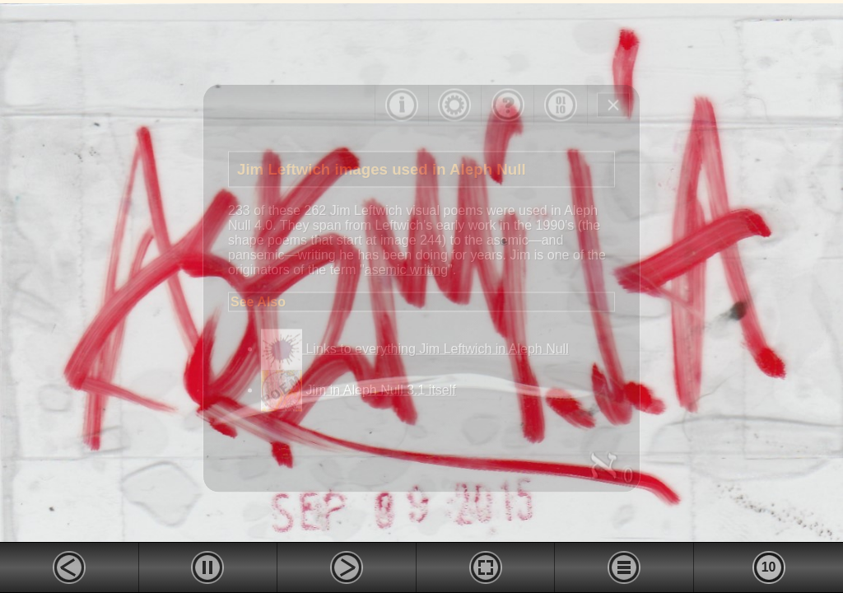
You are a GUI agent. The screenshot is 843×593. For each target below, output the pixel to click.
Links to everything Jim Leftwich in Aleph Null (415, 349)
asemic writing (406, 269)
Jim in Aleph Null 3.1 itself (358, 390)
